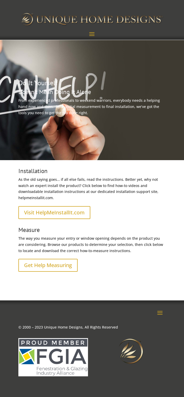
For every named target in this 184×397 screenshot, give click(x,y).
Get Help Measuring (48, 265)
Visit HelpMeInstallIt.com (54, 212)
